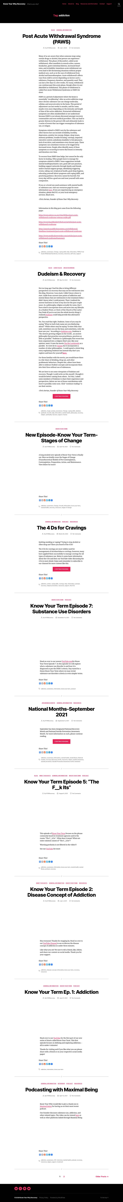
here (50, 190)
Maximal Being (46, 1106)
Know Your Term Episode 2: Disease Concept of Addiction (61, 892)
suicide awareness (78, 759)
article (49, 584)
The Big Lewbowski (71, 343)
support (78, 253)
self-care (73, 253)
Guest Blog (58, 268)
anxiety (53, 411)
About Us (71, 4)
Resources (74, 521)
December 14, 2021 (63, 617)
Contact (102, 4)
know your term (75, 505)
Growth (49, 413)
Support (109, 4)
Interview (61, 1083)
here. (65, 353)
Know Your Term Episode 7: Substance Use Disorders (61, 608)
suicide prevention (46, 761)
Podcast (65, 521)
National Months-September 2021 (61, 712)
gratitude (43, 413)
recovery (60, 253)
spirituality (49, 414)
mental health (66, 413)
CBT (55, 1160)
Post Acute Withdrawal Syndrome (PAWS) (61, 39)
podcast (77, 584)
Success (54, 414)
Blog (77, 4)
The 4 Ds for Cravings (61, 528)
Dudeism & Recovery (61, 274)
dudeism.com (66, 331)
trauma (65, 414)
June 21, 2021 (63, 998)
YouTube (49, 849)
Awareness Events (48, 703)
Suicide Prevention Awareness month (63, 761)
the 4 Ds (72, 585)
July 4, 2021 (63, 901)
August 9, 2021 (63, 793)
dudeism (78, 411)
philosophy (74, 413)
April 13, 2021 (63, 1096)
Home (64, 4)
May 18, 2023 (63, 280)
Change (56, 252)
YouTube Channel (50, 943)
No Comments (75, 48)
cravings (61, 584)
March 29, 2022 (63, 534)
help (68, 252)
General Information (64, 30)
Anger (49, 411)
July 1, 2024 (63, 48)
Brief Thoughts (45, 775)
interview (59, 1160)
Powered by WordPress (57, 1197)
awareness (50, 252)
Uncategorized (68, 268)
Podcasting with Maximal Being (61, 1090)
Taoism (60, 346)
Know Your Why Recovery (14, 4)
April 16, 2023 (63, 446)
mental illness (73, 758)
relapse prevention (52, 585)
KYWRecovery (51, 48)
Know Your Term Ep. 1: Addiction (61, 992)
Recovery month (56, 759)
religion (43, 414)
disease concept (52, 970)
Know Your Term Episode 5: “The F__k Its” (61, 784)
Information (73, 252)
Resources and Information (89, 4)
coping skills (62, 252)
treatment (77, 761)
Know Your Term (61, 429)
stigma (70, 759)
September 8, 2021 (63, 721)
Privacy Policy (43, 1197)
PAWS (79, 252)
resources (67, 253)
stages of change (67, 507)
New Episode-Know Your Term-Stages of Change (61, 437)
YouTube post (67, 661)
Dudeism (48, 315)
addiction (43, 252)
